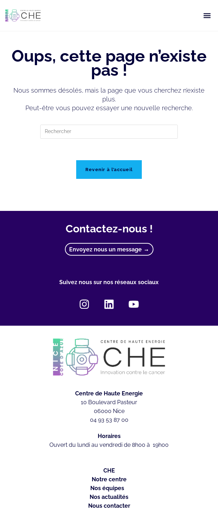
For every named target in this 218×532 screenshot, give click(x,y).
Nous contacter (109, 505)
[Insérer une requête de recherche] (109, 132)
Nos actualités (109, 497)
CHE (109, 470)
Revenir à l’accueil (109, 169)
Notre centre (109, 479)
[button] (207, 15)
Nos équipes (109, 488)
